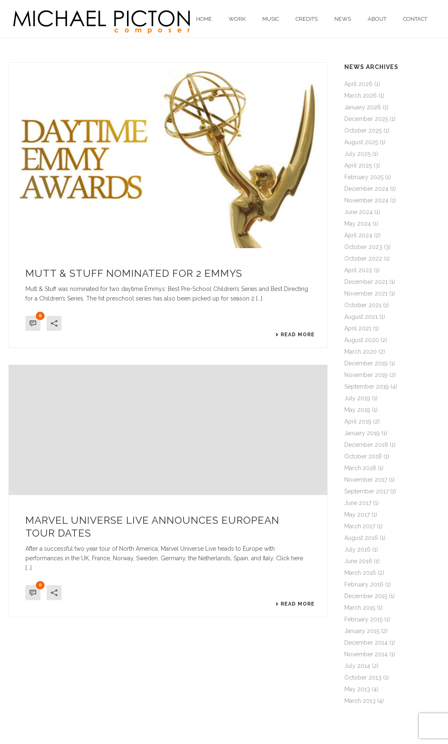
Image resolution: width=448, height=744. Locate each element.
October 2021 (362, 305)
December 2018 (366, 444)
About (377, 19)
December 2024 (366, 188)
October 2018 (363, 456)
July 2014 (357, 666)
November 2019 (366, 375)
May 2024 (357, 223)
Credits (307, 19)
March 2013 (360, 700)
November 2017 (365, 479)
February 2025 (363, 177)
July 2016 (357, 549)
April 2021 (357, 328)
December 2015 (365, 596)
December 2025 (366, 119)
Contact (415, 19)
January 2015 (361, 631)
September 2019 (366, 386)
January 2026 (362, 107)
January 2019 (362, 433)
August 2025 (361, 142)
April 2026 (358, 84)
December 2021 (366, 281)
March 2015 (359, 607)
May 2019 (357, 409)
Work (237, 19)
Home (204, 19)
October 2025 (363, 130)
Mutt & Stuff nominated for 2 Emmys (133, 273)
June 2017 (357, 503)
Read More (295, 334)
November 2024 (366, 200)
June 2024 (358, 212)
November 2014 (366, 654)
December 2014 (366, 642)
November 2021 (366, 293)
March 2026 (360, 95)
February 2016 (363, 584)
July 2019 (357, 398)
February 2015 (363, 619)
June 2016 (358, 561)
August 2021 (361, 316)
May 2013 (357, 689)
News (342, 19)
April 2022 (358, 270)
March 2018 (360, 468)
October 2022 (363, 258)
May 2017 (357, 514)
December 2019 (366, 363)
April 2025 (358, 165)
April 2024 (358, 235)
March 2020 (360, 351)
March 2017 (359, 526)
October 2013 (362, 677)
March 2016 (360, 572)
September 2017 (366, 491)
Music (270, 19)
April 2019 (357, 421)
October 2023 (363, 247)
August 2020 (361, 340)
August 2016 (361, 538)
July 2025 (357, 153)
